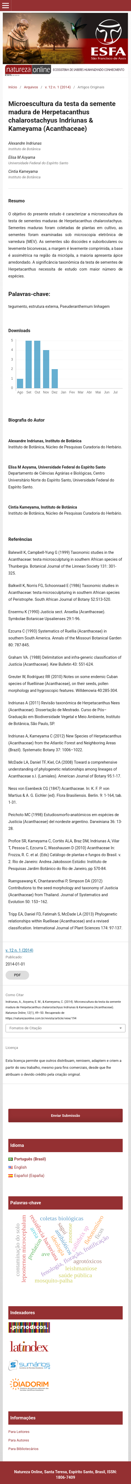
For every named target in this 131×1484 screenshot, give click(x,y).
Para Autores (18, 1440)
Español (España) (29, 1175)
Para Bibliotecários (23, 1449)
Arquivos (31, 87)
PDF (17, 975)
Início (12, 87)
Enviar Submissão (65, 1115)
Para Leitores (18, 1432)
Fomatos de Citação (25, 1028)
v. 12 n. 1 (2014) (58, 87)
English (20, 1167)
